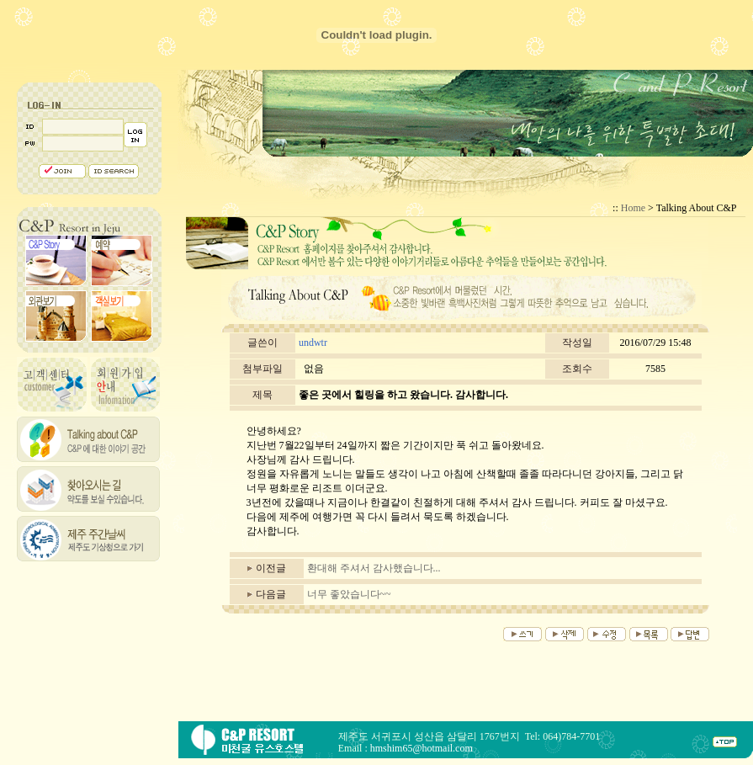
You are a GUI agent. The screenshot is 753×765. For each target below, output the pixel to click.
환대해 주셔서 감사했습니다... (374, 568)
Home (633, 208)
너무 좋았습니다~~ (349, 594)
